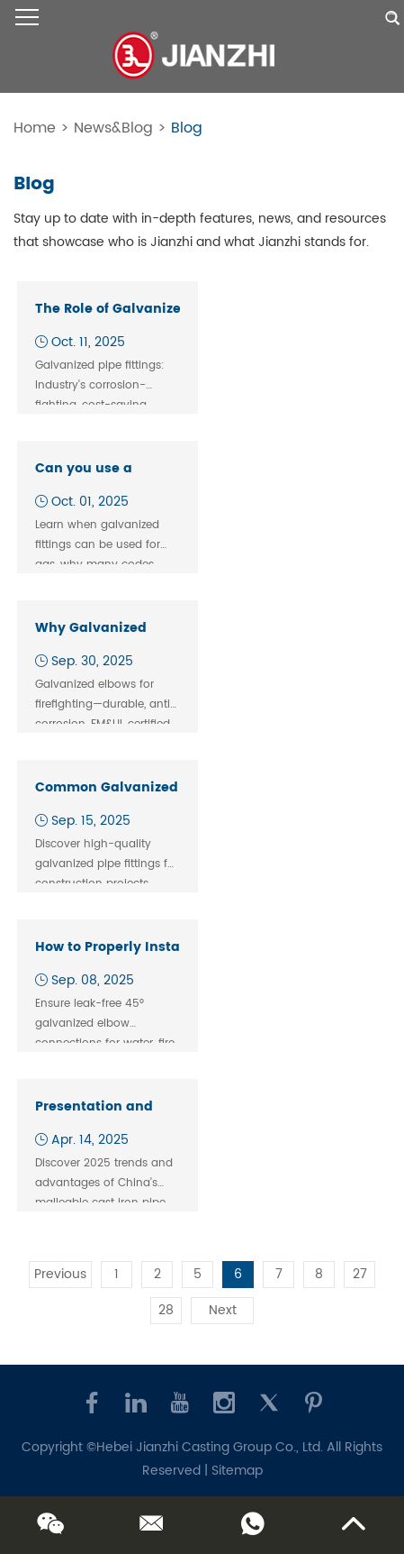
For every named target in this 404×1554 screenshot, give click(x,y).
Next (223, 1310)
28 (166, 1310)
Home (34, 128)
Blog (186, 128)
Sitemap (237, 1470)
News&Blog (113, 128)
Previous (60, 1274)
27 (360, 1274)
